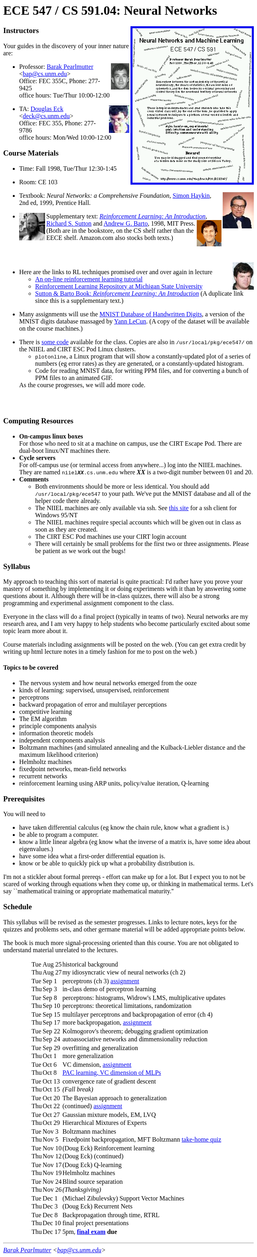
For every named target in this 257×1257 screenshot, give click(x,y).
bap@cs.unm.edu (45, 73)
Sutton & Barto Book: (117, 293)
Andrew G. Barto (126, 223)
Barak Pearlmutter (70, 66)
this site (178, 508)
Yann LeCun (130, 321)
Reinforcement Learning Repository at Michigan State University (118, 286)
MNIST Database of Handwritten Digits (150, 314)
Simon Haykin (191, 195)
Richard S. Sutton (68, 223)
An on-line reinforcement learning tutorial (88, 279)
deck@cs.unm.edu (46, 116)
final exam (91, 1231)
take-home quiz (201, 1139)
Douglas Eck (47, 108)
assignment (125, 981)
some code (55, 342)
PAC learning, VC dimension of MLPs (111, 1072)
